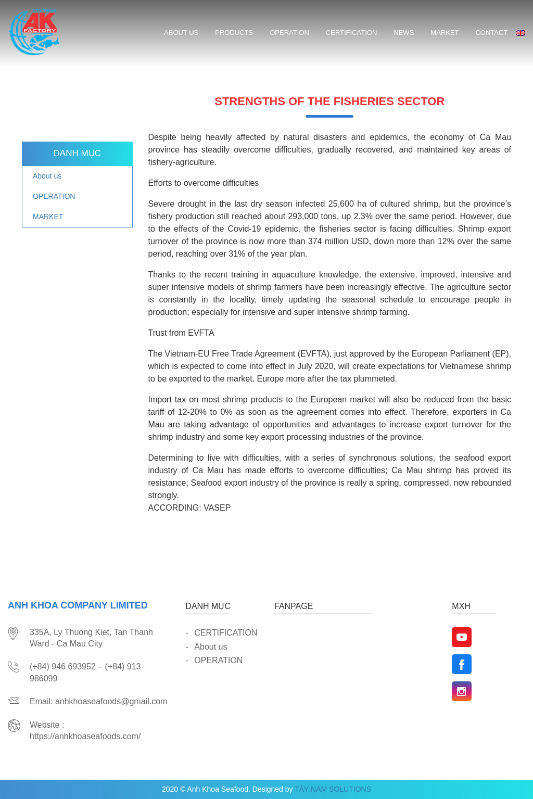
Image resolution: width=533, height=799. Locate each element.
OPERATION (289, 32)
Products (234, 32)
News (404, 32)
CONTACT (491, 32)
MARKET (444, 32)
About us (181, 32)
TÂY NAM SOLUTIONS (333, 789)
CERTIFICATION (351, 32)
